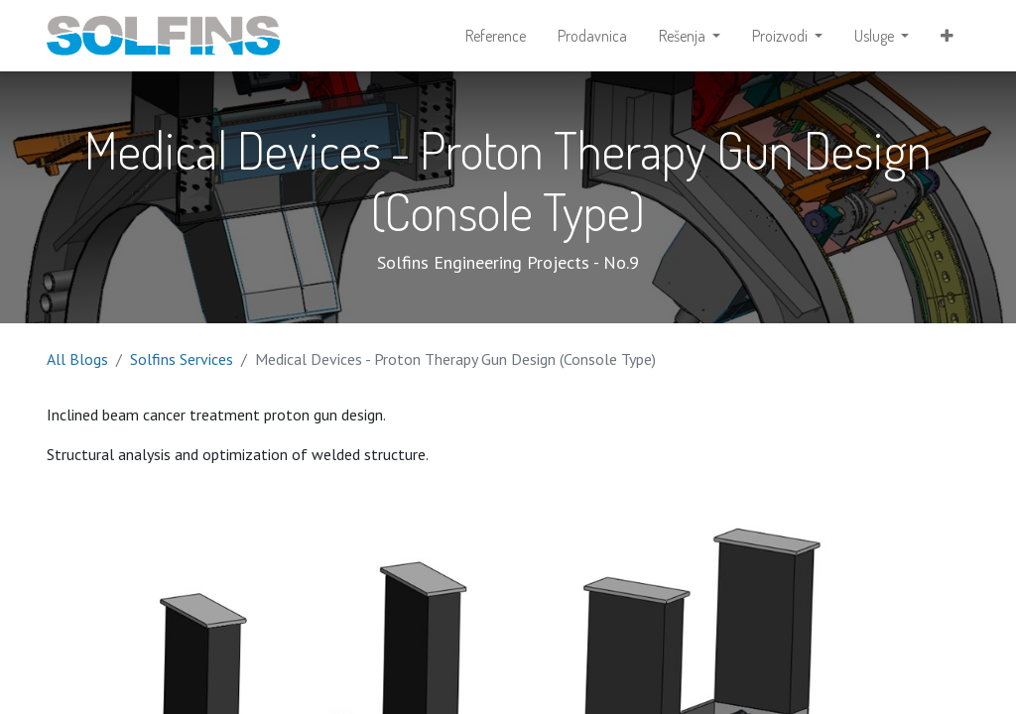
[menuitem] (495, 36)
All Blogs (77, 359)
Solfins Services (181, 359)
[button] (947, 36)
